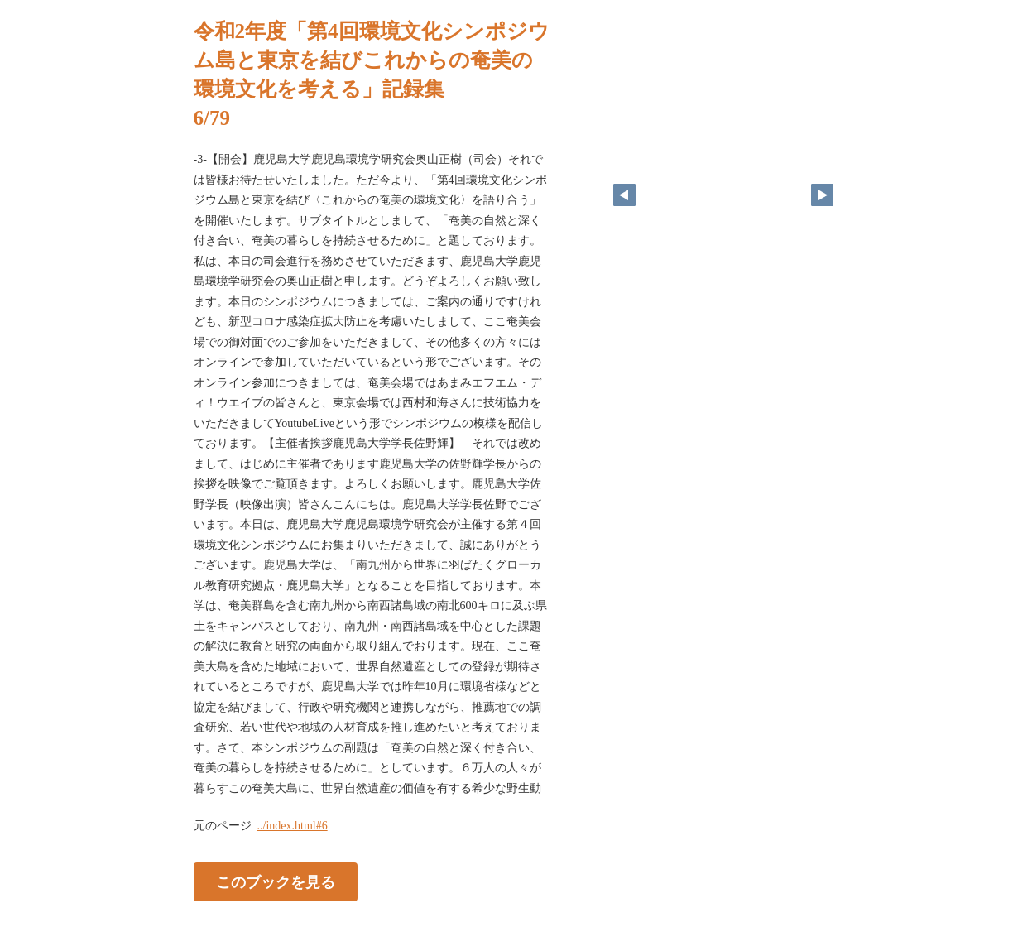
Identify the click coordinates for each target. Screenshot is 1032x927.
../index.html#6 (292, 825)
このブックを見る (275, 882)
